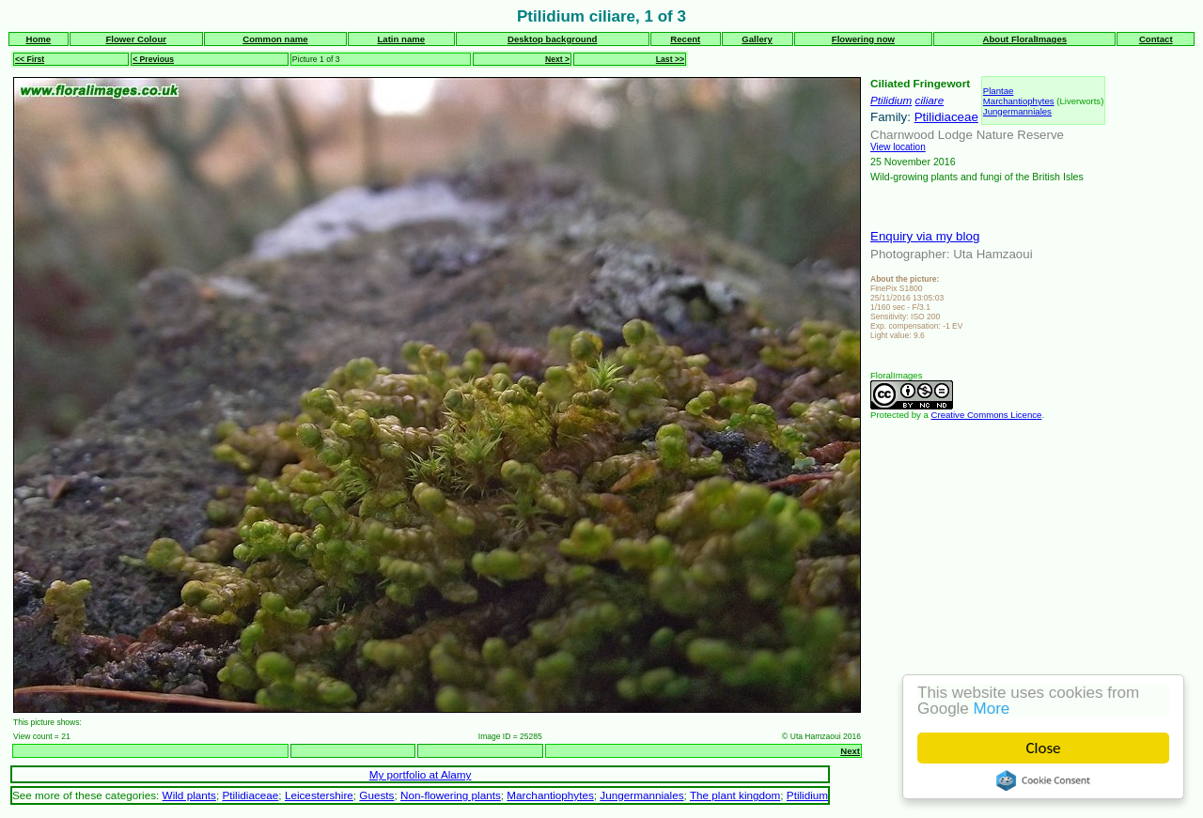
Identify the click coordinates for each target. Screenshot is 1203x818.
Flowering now (863, 39)
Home (38, 39)
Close (1043, 748)
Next (850, 751)
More (992, 709)
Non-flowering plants (450, 795)
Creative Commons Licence (986, 414)
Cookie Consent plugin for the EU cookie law (1043, 780)
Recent (685, 39)
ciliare (930, 100)
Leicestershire (319, 795)
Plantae (998, 90)
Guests (376, 795)
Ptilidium (891, 100)
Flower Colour (135, 39)
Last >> (670, 59)
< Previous (153, 59)
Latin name (401, 39)
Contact (1156, 39)
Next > (557, 59)
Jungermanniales (1017, 111)
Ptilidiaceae (946, 117)
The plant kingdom (735, 795)
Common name (274, 39)
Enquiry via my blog (924, 236)
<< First (29, 59)
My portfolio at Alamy (420, 774)
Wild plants (189, 795)
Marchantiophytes (1019, 101)
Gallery (757, 39)
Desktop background (552, 39)
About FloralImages (1025, 39)
